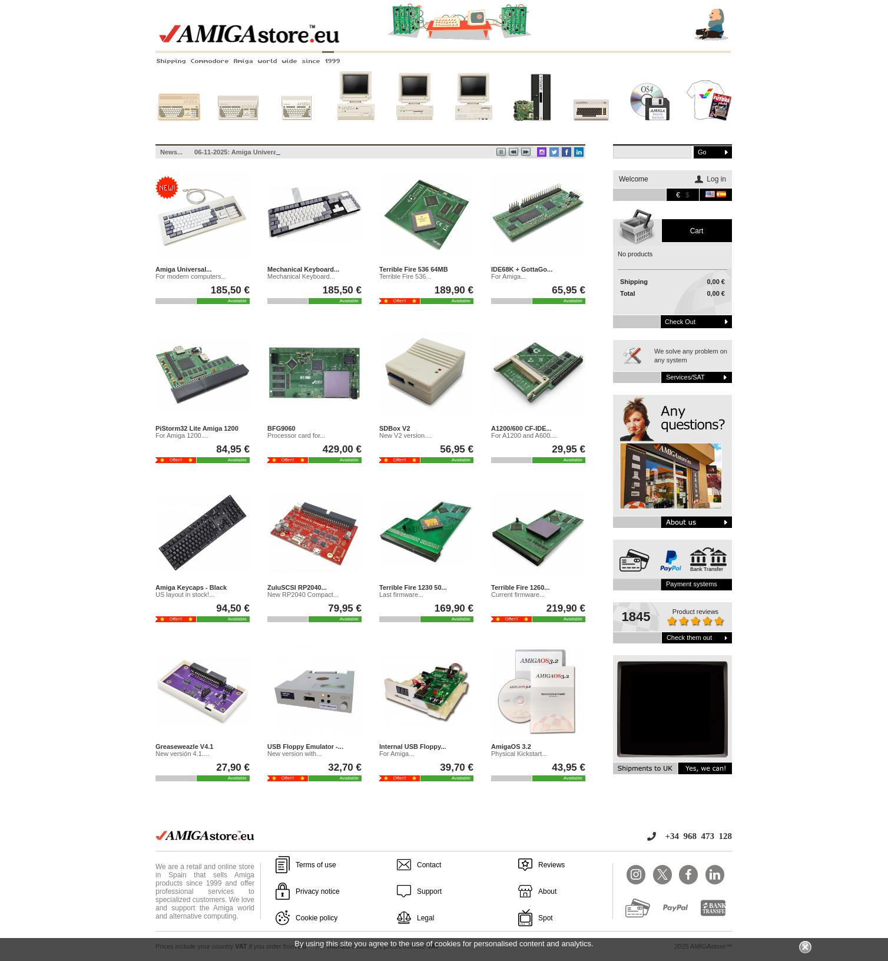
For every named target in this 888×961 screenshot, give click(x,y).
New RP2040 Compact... (303, 594)
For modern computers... (190, 276)
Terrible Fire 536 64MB (413, 269)
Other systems (591, 127)
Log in (716, 179)
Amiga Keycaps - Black (191, 587)
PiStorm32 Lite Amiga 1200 (196, 428)
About (547, 891)
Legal (425, 918)
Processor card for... (296, 435)
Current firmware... (518, 594)
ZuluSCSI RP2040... (297, 587)
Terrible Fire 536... (405, 276)
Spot (545, 918)
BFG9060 (281, 428)
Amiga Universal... (183, 269)
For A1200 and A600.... (524, 435)
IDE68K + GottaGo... (521, 269)
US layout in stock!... (184, 594)
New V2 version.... (405, 435)
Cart (697, 231)
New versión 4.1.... (182, 753)
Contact (429, 865)
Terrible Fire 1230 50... (413, 587)
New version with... (294, 753)
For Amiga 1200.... (181, 435)
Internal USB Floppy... (412, 746)
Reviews (551, 865)
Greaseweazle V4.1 (184, 746)
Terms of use (316, 865)
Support (429, 891)
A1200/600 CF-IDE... (521, 428)
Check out (680, 321)
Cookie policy (316, 918)
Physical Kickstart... (519, 753)
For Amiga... (508, 276)
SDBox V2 (394, 428)
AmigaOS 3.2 (511, 746)
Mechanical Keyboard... (303, 269)
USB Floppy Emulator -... (305, 746)
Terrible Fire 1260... (520, 587)
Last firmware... (401, 594)
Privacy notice (318, 891)
